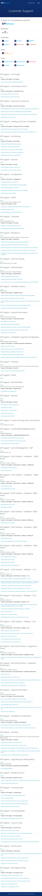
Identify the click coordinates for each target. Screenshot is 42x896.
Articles (1, 77)
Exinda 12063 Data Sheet (6, 470)
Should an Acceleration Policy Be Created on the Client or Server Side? (17, 633)
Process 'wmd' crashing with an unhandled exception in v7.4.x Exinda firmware (19, 591)
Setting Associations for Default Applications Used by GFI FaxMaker (16, 111)
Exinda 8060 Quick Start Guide (8, 504)
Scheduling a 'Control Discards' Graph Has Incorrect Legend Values (16, 585)
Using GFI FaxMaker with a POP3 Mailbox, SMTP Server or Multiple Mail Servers (19, 357)
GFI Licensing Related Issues (7, 798)
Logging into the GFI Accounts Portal (9, 863)
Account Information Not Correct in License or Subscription (14, 801)
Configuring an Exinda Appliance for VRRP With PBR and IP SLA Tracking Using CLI (19, 748)
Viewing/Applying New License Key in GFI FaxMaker (12, 228)
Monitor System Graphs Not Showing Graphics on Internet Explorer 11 (17, 701)
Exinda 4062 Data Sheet (6, 538)
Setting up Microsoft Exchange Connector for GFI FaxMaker (14, 129)
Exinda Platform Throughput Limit (8, 391)
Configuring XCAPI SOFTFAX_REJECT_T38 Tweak (11, 279)
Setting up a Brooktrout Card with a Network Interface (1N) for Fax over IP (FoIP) (19, 247)
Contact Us (15, 894)
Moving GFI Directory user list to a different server (12, 349)
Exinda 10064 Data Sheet (6, 486)
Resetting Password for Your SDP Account (10, 677)
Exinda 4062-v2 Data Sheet (7, 413)
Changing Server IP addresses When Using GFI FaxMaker (14, 184)
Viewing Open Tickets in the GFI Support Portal (11, 875)
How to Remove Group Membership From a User (12, 839)
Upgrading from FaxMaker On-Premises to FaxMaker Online (14, 330)
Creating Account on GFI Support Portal (10, 886)
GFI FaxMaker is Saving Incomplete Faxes (10, 146)
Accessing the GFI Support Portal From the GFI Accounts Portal (15, 878)
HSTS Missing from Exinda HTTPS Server (10, 404)
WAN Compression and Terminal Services (10, 630)
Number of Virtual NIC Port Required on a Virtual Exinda (13, 699)
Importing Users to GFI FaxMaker (8, 193)
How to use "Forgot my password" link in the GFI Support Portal (15, 881)
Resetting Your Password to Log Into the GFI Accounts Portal (15, 860)
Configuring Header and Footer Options (10, 276)
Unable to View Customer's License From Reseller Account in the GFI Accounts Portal (20, 780)
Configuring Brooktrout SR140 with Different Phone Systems (14, 244)
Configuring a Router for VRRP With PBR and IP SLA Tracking (14, 755)
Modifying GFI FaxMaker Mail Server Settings (11, 144)
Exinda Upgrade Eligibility (7, 768)
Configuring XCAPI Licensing (7, 209)
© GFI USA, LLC (11, 894)
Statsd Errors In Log (5, 674)
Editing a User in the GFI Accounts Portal (10, 830)
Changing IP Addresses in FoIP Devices (9, 182)
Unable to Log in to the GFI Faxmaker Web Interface (13, 371)
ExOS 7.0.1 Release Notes (6, 611)
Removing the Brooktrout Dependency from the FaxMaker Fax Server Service (18, 250)
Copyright (25, 894)
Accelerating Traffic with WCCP (8, 416)
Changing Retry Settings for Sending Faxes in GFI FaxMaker (14, 190)
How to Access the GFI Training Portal (9, 783)
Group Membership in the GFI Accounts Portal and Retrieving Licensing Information (20, 841)
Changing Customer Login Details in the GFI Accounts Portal (14, 857)
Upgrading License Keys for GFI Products (10, 806)
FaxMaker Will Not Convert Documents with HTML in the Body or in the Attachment (20, 108)
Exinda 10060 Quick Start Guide (8, 488)
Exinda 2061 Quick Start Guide (8, 559)
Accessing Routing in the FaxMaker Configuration (12, 152)
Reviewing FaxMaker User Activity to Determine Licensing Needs (15, 327)
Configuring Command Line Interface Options (11, 742)
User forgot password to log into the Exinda (11, 639)
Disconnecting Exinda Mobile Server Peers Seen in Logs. (13, 440)
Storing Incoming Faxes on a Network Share (11, 155)
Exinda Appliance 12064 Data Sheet (9, 467)
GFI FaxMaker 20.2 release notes (8, 332)
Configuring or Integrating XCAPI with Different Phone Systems (15, 206)
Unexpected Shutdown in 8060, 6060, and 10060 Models (13, 685)
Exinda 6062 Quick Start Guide (8, 522)
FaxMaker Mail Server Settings (8, 346)
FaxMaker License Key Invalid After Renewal (11, 225)
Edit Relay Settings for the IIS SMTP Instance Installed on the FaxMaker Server (19, 132)
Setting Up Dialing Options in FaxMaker (10, 187)
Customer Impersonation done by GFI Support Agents (13, 795)
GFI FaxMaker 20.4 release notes (8, 321)
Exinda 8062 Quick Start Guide (8, 562)
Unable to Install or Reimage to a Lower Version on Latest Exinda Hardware (18, 727)
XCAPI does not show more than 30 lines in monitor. (12, 298)
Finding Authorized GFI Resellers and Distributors (12, 818)
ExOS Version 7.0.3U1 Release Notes (9, 614)
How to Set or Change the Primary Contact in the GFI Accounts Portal (16, 833)
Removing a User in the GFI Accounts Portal (11, 836)
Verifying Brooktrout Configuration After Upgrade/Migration (15, 242)
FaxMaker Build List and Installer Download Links (12, 351)
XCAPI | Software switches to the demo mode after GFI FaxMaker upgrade (18, 295)
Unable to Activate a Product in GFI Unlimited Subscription (14, 803)
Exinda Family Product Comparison (9, 556)
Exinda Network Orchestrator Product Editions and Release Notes (16, 725)
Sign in (39, 2)
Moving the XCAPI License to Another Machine (11, 212)
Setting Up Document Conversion (8, 117)
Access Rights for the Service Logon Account (11, 170)
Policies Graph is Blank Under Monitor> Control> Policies (14, 745)
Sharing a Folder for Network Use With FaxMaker (12, 149)
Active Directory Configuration (8, 711)
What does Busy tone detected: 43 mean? (10, 96)
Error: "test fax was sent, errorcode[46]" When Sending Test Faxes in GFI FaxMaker (19, 282)
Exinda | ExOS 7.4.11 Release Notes (9, 410)
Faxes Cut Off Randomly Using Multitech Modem (12, 82)
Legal (22, 894)
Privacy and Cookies (31, 894)
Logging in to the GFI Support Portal (9, 884)
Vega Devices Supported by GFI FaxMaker (10, 324)
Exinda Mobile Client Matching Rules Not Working (12, 438)
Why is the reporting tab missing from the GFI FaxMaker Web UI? (16, 305)
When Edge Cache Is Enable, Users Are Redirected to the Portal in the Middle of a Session (21, 680)
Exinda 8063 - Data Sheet (6, 507)
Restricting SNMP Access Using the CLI (9, 704)
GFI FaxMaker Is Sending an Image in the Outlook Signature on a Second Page (19, 114)
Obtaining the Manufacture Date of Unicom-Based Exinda (14, 541)
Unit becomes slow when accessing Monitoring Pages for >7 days (16, 578)
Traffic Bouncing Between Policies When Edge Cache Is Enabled (15, 608)
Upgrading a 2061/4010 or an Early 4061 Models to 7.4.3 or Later (15, 588)
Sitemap (19, 894)
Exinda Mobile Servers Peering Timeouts (10, 443)
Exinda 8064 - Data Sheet (6, 407)
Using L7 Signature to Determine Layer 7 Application (13, 682)
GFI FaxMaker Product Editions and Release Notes (12, 354)
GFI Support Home (31, 2)
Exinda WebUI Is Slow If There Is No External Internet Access (14, 617)
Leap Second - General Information (9, 636)
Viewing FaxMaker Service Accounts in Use (10, 167)
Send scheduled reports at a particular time (11, 642)
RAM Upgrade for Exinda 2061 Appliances (10, 565)
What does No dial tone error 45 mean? (10, 94)
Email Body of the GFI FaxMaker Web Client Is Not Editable (14, 308)
